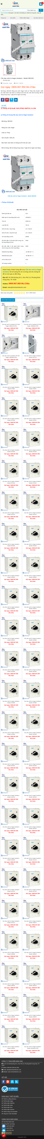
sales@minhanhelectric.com (14, 1069)
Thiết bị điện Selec (7, 1105)
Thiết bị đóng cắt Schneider (9, 1111)
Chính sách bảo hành (8, 1126)
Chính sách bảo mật (8, 1130)
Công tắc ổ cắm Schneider (9, 1113)
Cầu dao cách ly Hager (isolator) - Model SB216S (22, 196)
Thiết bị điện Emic (7, 1107)
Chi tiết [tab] (3, 105)
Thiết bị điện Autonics (8, 1109)
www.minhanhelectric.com (14, 1071)
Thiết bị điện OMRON (8, 1103)
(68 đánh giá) (6, 80)
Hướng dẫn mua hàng (8, 1124)
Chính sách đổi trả (7, 1128)
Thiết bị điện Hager (7, 1101)
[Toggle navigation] (1, 4)
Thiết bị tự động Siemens (9, 1099)
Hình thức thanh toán (8, 1121)
